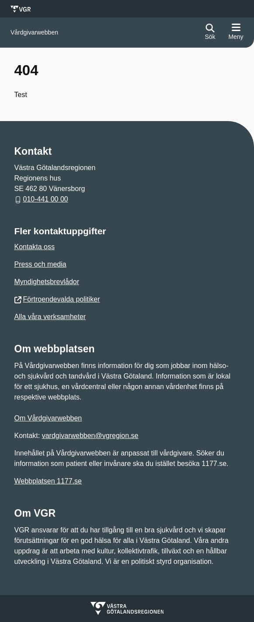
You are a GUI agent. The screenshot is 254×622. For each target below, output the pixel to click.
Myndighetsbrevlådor (47, 281)
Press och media (40, 264)
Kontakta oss (34, 246)
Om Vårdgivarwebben (48, 418)
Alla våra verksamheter (50, 316)
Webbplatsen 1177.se (48, 481)
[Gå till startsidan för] (34, 32)
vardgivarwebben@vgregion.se (90, 435)
